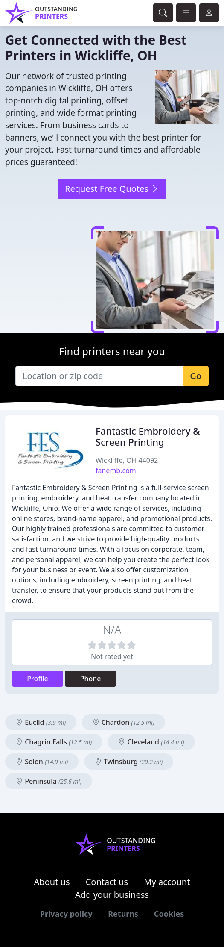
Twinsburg (129, 761)
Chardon (123, 722)
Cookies (169, 914)
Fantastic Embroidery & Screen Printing (148, 436)
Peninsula (48, 781)
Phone (90, 678)
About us (52, 882)
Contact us (107, 882)
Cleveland (151, 742)
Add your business (112, 894)
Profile (37, 678)
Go (195, 376)
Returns (123, 914)
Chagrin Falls (54, 742)
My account (167, 882)
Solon (42, 761)
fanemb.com (116, 470)
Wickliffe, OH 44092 (127, 460)
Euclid (41, 722)
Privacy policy (66, 914)
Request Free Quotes (112, 188)
